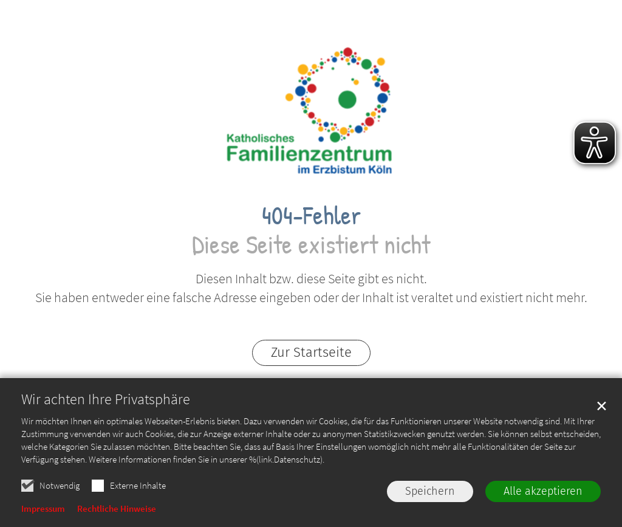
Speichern (430, 491)
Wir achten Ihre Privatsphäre (105, 399)
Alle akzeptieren (543, 491)
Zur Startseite (311, 352)
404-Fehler (311, 215)
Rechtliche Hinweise (116, 508)
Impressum (43, 508)
